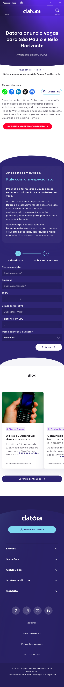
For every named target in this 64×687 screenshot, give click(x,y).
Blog (39, 69)
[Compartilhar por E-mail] (32, 91)
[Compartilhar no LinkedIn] (18, 91)
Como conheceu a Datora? (17, 332)
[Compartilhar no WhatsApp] (5, 91)
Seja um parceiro (32, 654)
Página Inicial (25, 69)
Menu (7, 11)
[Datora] (32, 11)
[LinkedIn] (48, 610)
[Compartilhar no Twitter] (25, 91)
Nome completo (11, 267)
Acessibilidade (9, 3)
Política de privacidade (32, 644)
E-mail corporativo (12, 306)
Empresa (7, 280)
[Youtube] (37, 610)
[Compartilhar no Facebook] (11, 91)
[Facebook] (16, 610)
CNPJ (5, 293)
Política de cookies (32, 633)
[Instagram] (27, 610)
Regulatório (32, 622)
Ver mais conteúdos (32, 478)
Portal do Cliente (32, 529)
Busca (57, 11)
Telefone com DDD (12, 319)
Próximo (49, 347)
